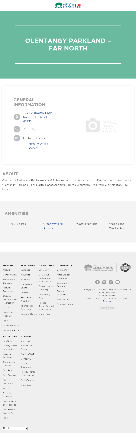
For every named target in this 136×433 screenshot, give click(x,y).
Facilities (7, 341)
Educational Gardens (9, 281)
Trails (5, 321)
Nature (6, 270)
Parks (6, 307)
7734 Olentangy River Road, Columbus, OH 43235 (37, 117)
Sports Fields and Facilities (9, 403)
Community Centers (63, 285)
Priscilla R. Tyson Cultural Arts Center (46, 306)
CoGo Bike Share (26, 286)
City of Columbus (26, 365)
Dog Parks (8, 370)
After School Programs (63, 276)
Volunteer (26, 385)
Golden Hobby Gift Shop (46, 288)
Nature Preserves (8, 289)
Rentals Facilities (7, 395)
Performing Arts (44, 296)
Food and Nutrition (26, 299)
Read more (108, 301)
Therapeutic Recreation (27, 307)
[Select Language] (15, 428)
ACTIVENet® (28, 354)
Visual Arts (44, 314)
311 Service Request (26, 347)
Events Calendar (61, 293)
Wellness (25, 270)
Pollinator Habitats (8, 314)
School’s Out (63, 299)
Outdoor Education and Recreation (10, 299)
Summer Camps (11, 330)
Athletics (25, 279)
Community (63, 270)
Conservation (10, 275)
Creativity (44, 270)
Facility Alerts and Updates (10, 347)
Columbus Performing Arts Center (45, 278)
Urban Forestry (11, 325)
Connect (25, 341)
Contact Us (27, 359)
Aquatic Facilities (7, 355)
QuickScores (27, 380)
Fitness (24, 292)
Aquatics (25, 275)
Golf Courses (9, 375)
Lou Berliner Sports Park (9, 411)
